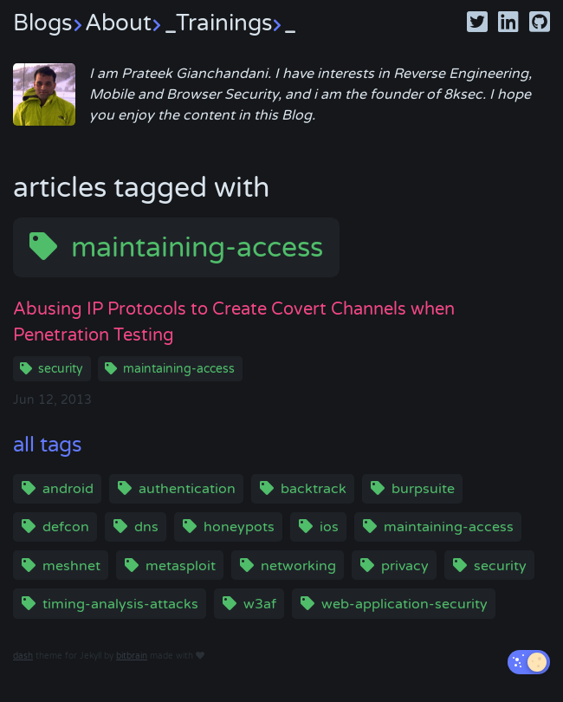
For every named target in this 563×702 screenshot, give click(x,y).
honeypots (239, 527)
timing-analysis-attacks (120, 604)
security (60, 368)
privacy (405, 566)
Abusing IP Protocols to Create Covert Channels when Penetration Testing (234, 322)
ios (329, 527)
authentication (187, 488)
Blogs (49, 23)
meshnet (71, 566)
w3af (259, 604)
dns (146, 527)
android (68, 488)
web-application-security (404, 604)
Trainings (236, 23)
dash (23, 656)
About (130, 23)
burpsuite (423, 488)
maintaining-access (197, 247)
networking (298, 566)
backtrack (313, 488)
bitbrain (131, 656)
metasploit (181, 566)
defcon (65, 527)
